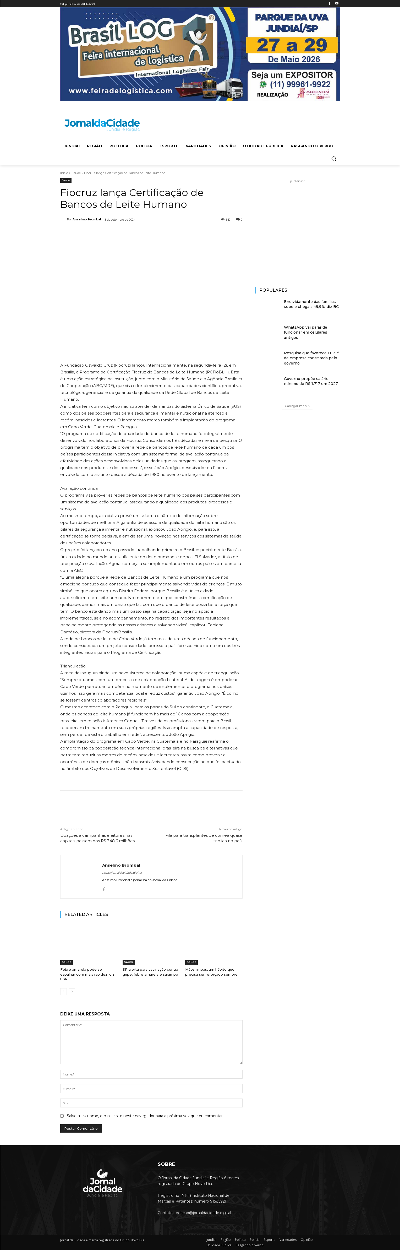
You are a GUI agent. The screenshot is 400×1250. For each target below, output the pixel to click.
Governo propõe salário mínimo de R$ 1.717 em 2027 (311, 381)
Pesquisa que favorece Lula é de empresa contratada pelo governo (311, 358)
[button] (333, 158)
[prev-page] (63, 991)
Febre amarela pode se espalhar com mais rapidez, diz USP (87, 974)
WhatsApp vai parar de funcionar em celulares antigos (305, 332)
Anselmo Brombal (87, 219)
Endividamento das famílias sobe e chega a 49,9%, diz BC (311, 304)
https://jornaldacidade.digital (122, 872)
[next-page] (72, 991)
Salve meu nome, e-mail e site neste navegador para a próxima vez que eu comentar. (145, 1115)
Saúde (76, 173)
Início (64, 173)
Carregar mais (297, 406)
